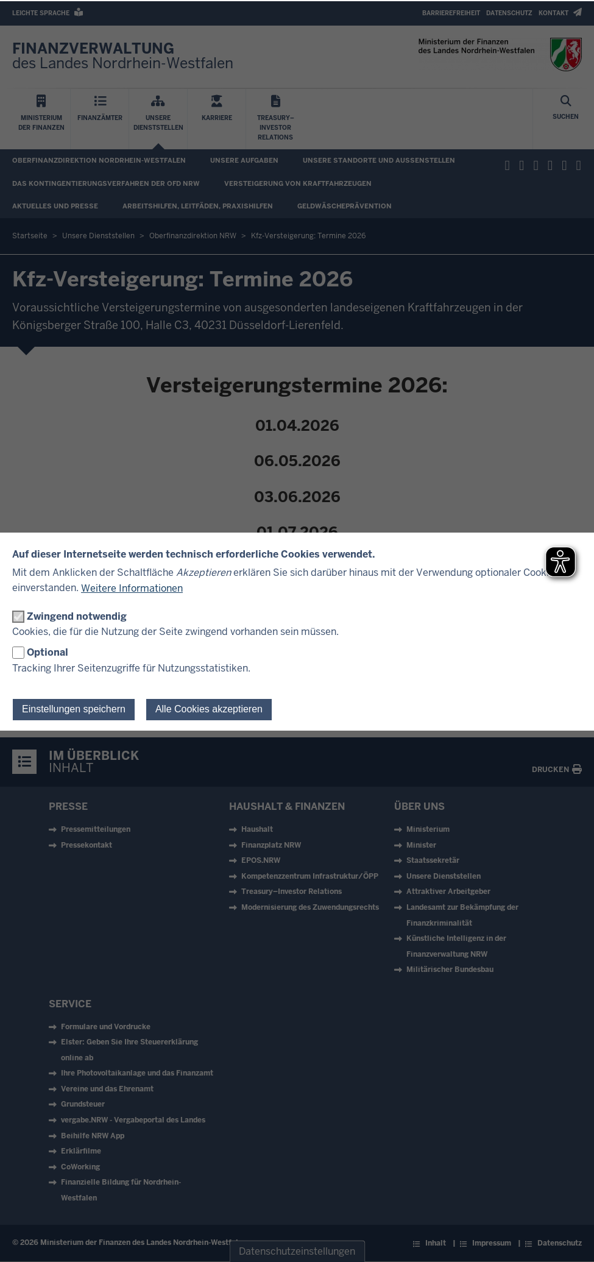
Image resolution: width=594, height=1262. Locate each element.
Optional (47, 652)
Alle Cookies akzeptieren (209, 709)
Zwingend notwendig (77, 616)
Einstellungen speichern (74, 709)
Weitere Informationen (132, 588)
